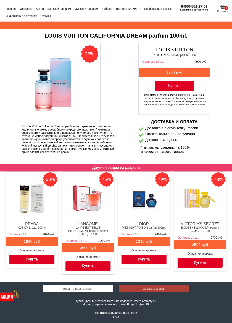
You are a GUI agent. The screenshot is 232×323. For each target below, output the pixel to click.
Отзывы (45, 15)
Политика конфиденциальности (116, 312)
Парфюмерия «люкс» (158, 8)
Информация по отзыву (21, 15)
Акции (40, 8)
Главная (11, 8)
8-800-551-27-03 (194, 6)
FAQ (116, 316)
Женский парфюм (59, 8)
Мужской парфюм (86, 8)
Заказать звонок (154, 288)
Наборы (107, 8)
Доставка (26, 8)
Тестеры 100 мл (128, 8)
